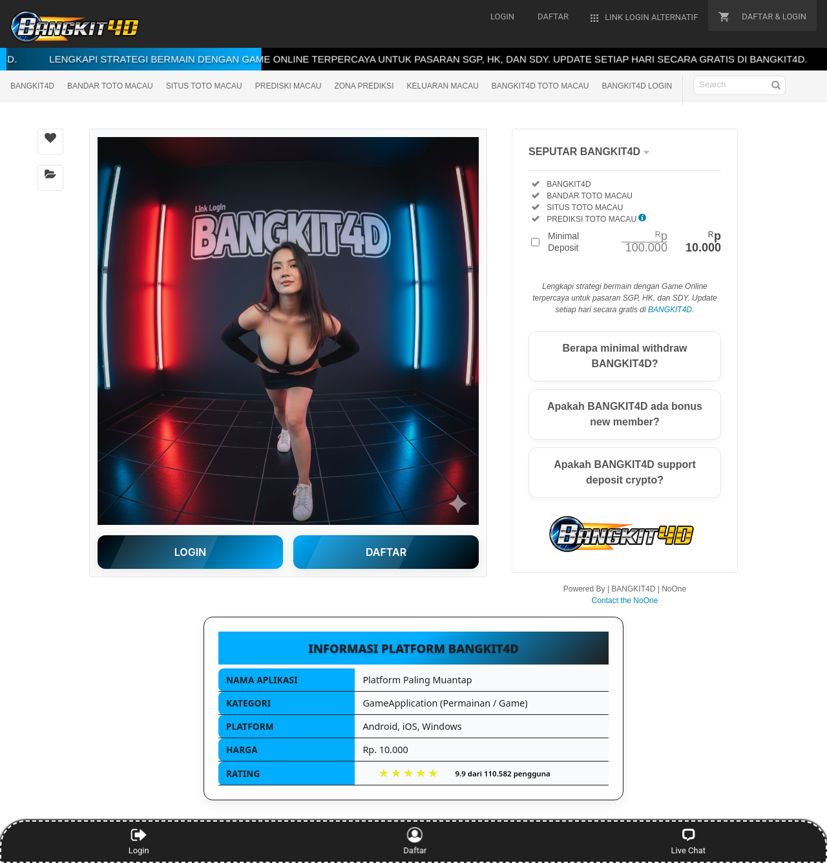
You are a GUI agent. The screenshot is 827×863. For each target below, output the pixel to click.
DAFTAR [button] (386, 552)
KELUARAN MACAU (442, 86)
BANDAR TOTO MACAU (110, 86)
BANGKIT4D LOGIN (637, 86)
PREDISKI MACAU (288, 86)
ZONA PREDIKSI (363, 86)
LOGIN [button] (190, 552)
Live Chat (688, 841)
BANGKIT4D (32, 86)
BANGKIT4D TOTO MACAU (540, 86)
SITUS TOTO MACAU (204, 86)
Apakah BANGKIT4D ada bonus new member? (624, 414)
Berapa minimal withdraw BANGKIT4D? (625, 356)
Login (139, 841)
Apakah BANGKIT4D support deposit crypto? (625, 472)
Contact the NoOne (625, 600)
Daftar (413, 841)
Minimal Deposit (634, 241)
